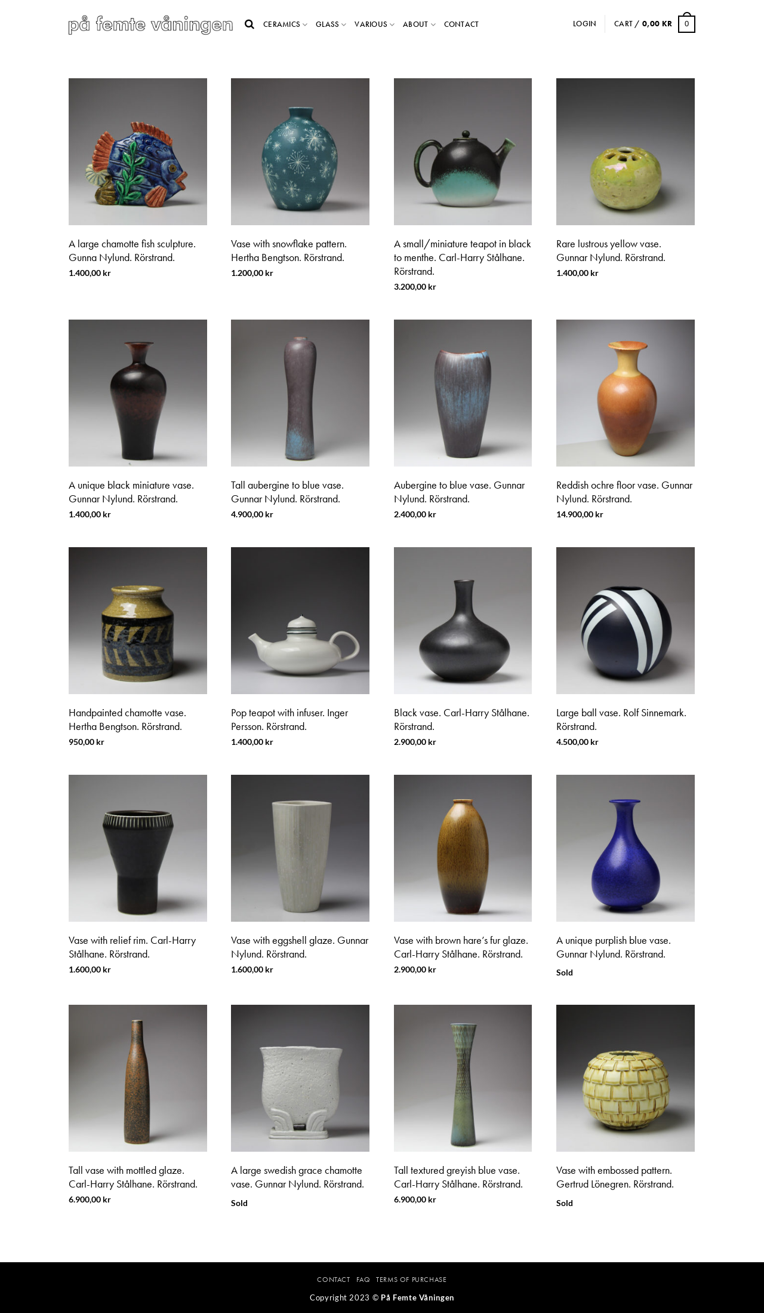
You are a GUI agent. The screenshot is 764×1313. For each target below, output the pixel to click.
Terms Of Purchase (411, 1279)
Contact (461, 24)
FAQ (363, 1279)
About (415, 24)
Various (371, 24)
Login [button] (584, 24)
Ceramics (281, 24)
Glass (327, 24)
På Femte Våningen (417, 1297)
